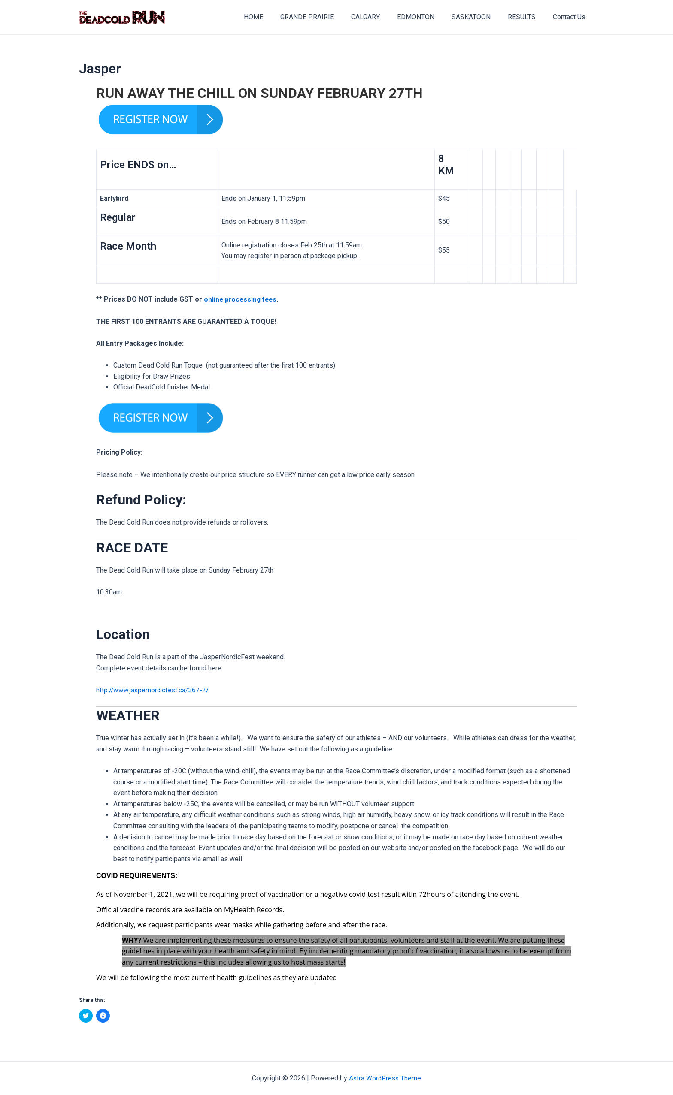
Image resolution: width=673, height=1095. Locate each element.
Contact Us (571, 17)
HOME (275, 17)
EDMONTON (427, 17)
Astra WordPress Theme (385, 1078)
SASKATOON (479, 17)
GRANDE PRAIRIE (326, 17)
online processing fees (241, 299)
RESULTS (527, 17)
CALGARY (381, 17)
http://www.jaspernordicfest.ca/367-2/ (154, 690)
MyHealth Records (253, 909)
